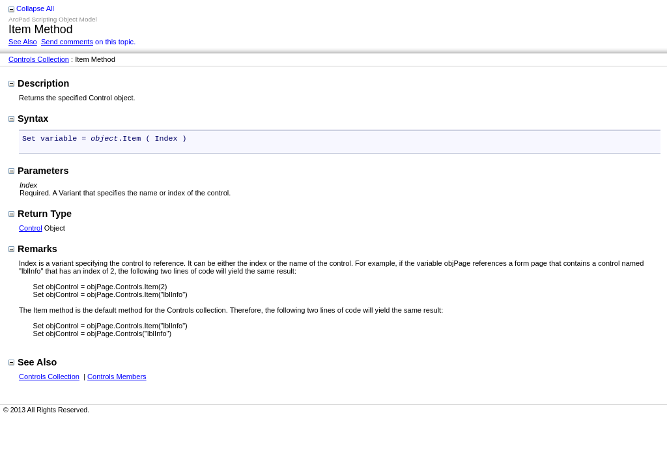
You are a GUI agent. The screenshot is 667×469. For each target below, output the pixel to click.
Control (30, 229)
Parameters (38, 172)
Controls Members (117, 378)
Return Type (40, 215)
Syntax (28, 118)
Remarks (32, 250)
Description (38, 83)
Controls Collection (38, 59)
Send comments (67, 42)
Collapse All (35, 8)
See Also (22, 42)
